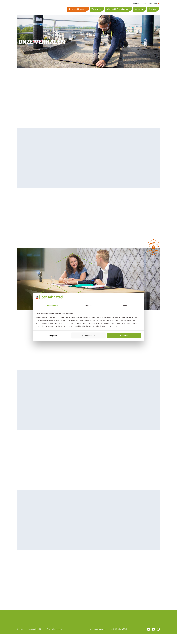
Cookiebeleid (35, 629)
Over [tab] (125, 305)
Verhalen (139, 9)
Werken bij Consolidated (117, 9)
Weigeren (53, 335)
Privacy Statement (54, 629)
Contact (136, 4)
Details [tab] (88, 305)
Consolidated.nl (150, 4)
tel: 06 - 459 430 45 (119, 629)
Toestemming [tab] (52, 305)
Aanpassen (88, 335)
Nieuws (152, 9)
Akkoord (124, 335)
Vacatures (96, 9)
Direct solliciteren (77, 9)
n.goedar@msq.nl (97, 629)
